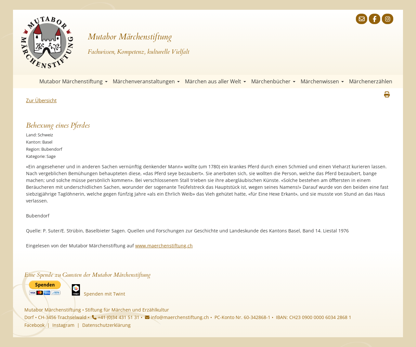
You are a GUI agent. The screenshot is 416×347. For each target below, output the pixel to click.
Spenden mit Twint (104, 294)
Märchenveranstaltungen (146, 81)
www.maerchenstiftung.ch (164, 246)
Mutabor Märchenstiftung (73, 81)
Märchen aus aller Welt (215, 81)
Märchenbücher (273, 81)
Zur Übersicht (41, 100)
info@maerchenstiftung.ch (177, 317)
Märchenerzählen (370, 81)
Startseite (31, 81)
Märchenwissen (322, 81)
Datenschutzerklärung (106, 325)
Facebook (34, 325)
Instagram (63, 325)
